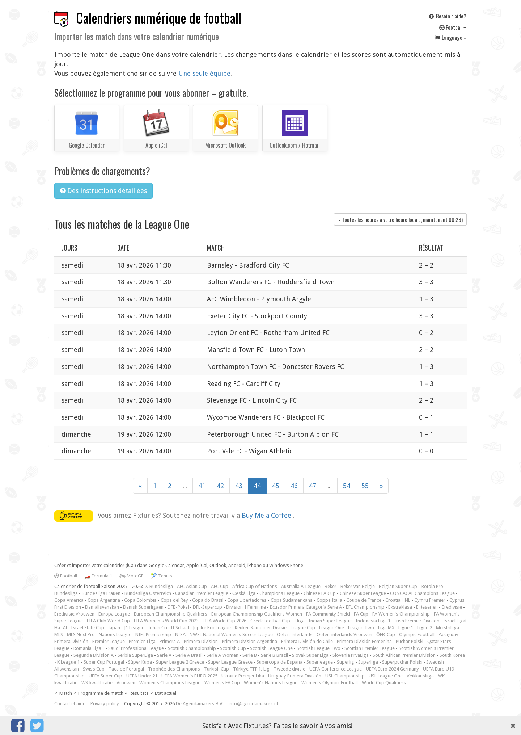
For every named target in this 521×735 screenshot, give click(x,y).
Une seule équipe (204, 73)
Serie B (249, 655)
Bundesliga (66, 593)
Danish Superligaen (143, 607)
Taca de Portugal (126, 669)
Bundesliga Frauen (101, 593)
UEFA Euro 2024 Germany (392, 669)
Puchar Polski (409, 641)
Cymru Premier (429, 600)
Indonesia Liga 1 (373, 620)
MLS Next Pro (81, 634)
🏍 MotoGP (131, 576)
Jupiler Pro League (212, 627)
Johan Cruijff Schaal (168, 627)
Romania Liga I (88, 648)
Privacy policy (104, 703)
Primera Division (201, 641)
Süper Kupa (140, 662)
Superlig (345, 662)
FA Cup (361, 614)
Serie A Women (222, 655)
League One (331, 627)
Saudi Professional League (136, 648)
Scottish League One (271, 648)
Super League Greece (230, 662)
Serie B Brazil (274, 655)
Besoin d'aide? (447, 16)
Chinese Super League (363, 593)
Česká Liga (243, 593)
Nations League (115, 634)
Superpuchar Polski (402, 662)
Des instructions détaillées (103, 190)
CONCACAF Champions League (422, 593)
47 (312, 486)
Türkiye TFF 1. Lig (251, 669)
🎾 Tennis (161, 576)
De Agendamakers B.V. (200, 703)
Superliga (368, 662)
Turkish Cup (216, 669)
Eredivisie (452, 607)
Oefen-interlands (295, 634)
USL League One (386, 676)
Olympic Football (417, 634)
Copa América (69, 600)
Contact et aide (69, 703)
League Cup (303, 627)
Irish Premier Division (416, 620)
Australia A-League (301, 586)
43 (238, 486)
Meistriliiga (447, 627)
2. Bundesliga (158, 586)
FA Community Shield (328, 614)
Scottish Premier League (369, 648)
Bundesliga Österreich (147, 593)
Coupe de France (363, 600)
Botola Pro (432, 586)
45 (275, 486)
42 (220, 486)
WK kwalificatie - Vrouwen (108, 682)
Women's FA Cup (222, 682)
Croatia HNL (397, 600)
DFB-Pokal (178, 607)
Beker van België (357, 586)
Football (452, 27)
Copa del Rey (174, 600)
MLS (58, 634)
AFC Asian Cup (192, 586)
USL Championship (345, 676)
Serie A (164, 655)
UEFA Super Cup (105, 676)
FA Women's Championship (401, 614)
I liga (299, 620)
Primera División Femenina (364, 641)
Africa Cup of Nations (254, 586)
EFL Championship (365, 607)
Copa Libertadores (247, 600)
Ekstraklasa (400, 607)
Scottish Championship (192, 648)
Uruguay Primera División (294, 676)
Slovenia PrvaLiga (350, 655)
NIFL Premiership (153, 634)
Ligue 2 (424, 627)
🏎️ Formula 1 (98, 576)
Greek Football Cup (270, 620)
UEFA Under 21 (141, 676)
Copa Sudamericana (292, 600)
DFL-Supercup (207, 607)
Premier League (108, 641)
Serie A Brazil (189, 655)
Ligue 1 (405, 627)
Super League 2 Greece (180, 662)
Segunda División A (93, 655)
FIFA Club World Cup (108, 620)
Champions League (279, 593)
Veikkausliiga (420, 676)
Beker (330, 586)
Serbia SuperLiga (135, 655)
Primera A (170, 641)
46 (294, 486)
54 (346, 486)
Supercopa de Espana (279, 662)
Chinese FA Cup (320, 593)
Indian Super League (330, 620)
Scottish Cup (233, 648)
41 (202, 486)
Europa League (114, 614)
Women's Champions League (169, 682)
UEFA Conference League (335, 669)
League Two (361, 627)
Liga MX (386, 627)
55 (365, 486)
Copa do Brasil (207, 600)
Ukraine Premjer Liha (242, 676)
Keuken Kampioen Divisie (261, 627)
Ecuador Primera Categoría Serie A (306, 607)
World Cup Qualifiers (384, 682)
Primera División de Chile (307, 641)
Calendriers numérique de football (158, 18)
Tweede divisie (289, 669)
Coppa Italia (329, 600)
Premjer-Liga (142, 641)
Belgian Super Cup (398, 586)
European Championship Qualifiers (170, 614)
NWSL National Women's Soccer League (231, 634)
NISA (180, 634)
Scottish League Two (318, 648)
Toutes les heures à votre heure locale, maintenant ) (400, 219)
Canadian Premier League (201, 593)
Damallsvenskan (102, 607)
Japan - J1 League (126, 627)
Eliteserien (427, 607)
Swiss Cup (94, 669)
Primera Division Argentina (249, 641)
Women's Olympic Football (329, 682)
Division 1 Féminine (246, 607)
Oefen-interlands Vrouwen (344, 634)
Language (450, 37)
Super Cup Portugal (104, 662)
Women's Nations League (270, 682)
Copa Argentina (104, 600)
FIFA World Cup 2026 (224, 620)
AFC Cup (219, 586)
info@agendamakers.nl (253, 703)
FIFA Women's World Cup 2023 (166, 620)
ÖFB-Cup (385, 634)
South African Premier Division (404, 655)
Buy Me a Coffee (267, 515)
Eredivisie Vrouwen (74, 614)
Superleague (319, 662)
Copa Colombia (140, 600)
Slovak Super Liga (310, 655)
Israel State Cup (87, 627)
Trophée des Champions (174, 669)
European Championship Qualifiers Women (256, 614)
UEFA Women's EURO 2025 (189, 676)
